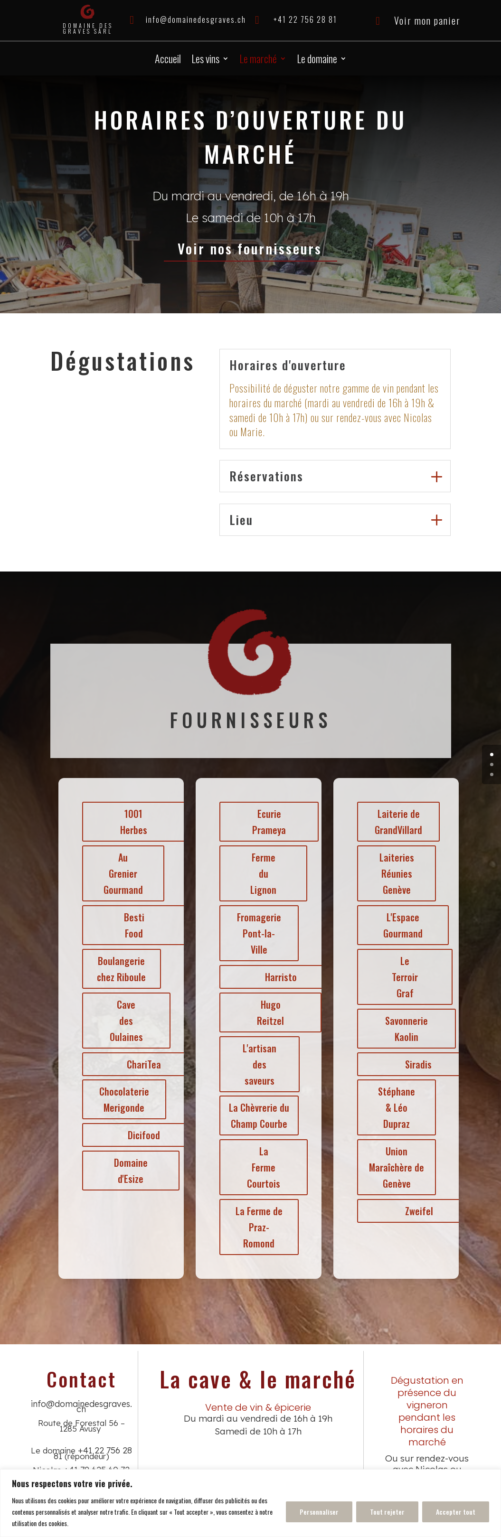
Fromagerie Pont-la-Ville (258, 933)
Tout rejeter (387, 1512)
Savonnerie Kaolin (405, 1028)
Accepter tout (455, 1512)
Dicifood (142, 1135)
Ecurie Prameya (267, 821)
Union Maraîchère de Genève (395, 1167)
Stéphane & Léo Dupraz (395, 1107)
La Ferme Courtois (262, 1167)
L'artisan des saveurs (258, 1064)
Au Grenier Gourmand (122, 873)
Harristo (279, 977)
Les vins (205, 60)
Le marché (258, 60)
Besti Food (133, 925)
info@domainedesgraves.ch (196, 19)
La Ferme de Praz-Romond (257, 1227)
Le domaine (317, 60)
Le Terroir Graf (403, 977)
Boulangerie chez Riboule (119, 969)
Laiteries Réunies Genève (395, 873)
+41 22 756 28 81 (305, 19)
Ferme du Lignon (262, 873)
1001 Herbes (132, 821)
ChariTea (142, 1064)
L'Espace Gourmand (401, 925)
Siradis (417, 1064)
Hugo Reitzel (269, 1012)
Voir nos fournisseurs (250, 248)
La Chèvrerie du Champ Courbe (257, 1115)
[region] (250, 1503)
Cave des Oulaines (125, 1020)
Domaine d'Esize (129, 1170)
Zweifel (418, 1211)
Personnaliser (319, 1512)
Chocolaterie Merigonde (123, 1099)
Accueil (168, 60)
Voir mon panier (427, 20)
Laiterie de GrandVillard (397, 821)
